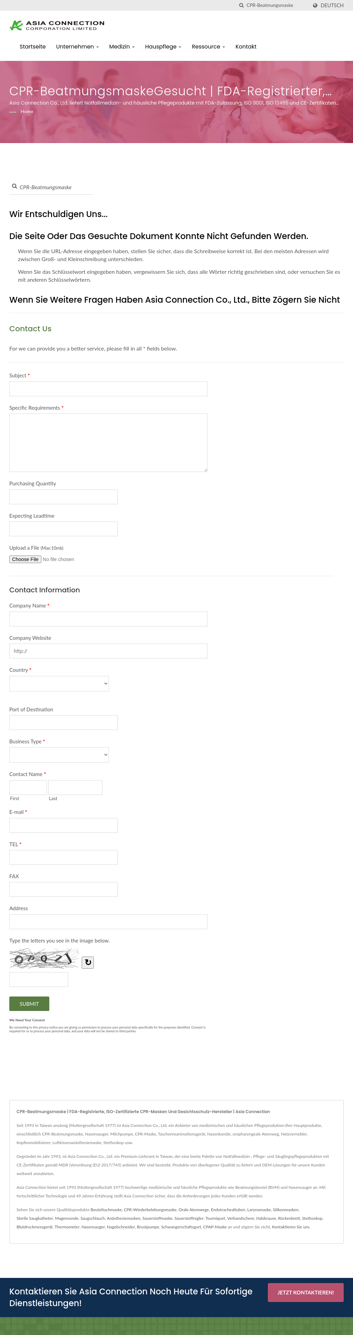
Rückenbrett (289, 1218)
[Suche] (241, 5)
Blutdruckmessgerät (35, 1226)
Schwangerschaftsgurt (181, 1226)
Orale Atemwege (194, 1209)
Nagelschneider (121, 1226)
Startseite (33, 47)
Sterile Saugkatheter (35, 1218)
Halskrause (266, 1218)
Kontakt (245, 47)
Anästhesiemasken (124, 1218)
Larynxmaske (259, 1209)
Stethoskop (312, 1218)
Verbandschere (240, 1218)
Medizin (122, 47)
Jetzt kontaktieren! (306, 1292)
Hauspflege (163, 47)
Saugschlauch (92, 1218)
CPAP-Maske (214, 1226)
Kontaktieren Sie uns (291, 1226)
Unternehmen (77, 47)
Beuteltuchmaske (106, 1209)
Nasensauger (93, 1226)
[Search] (277, 5)
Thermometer (66, 1226)
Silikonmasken (286, 1209)
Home (27, 111)
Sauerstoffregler (188, 1218)
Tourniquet (215, 1218)
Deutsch (332, 5)
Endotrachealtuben (228, 1209)
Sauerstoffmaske (157, 1218)
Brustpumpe (148, 1226)
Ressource (208, 47)
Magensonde (67, 1218)
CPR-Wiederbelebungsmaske (150, 1209)
